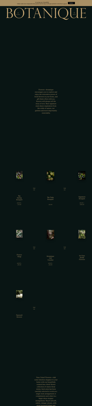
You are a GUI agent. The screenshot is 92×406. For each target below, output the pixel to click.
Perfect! (71, 3)
